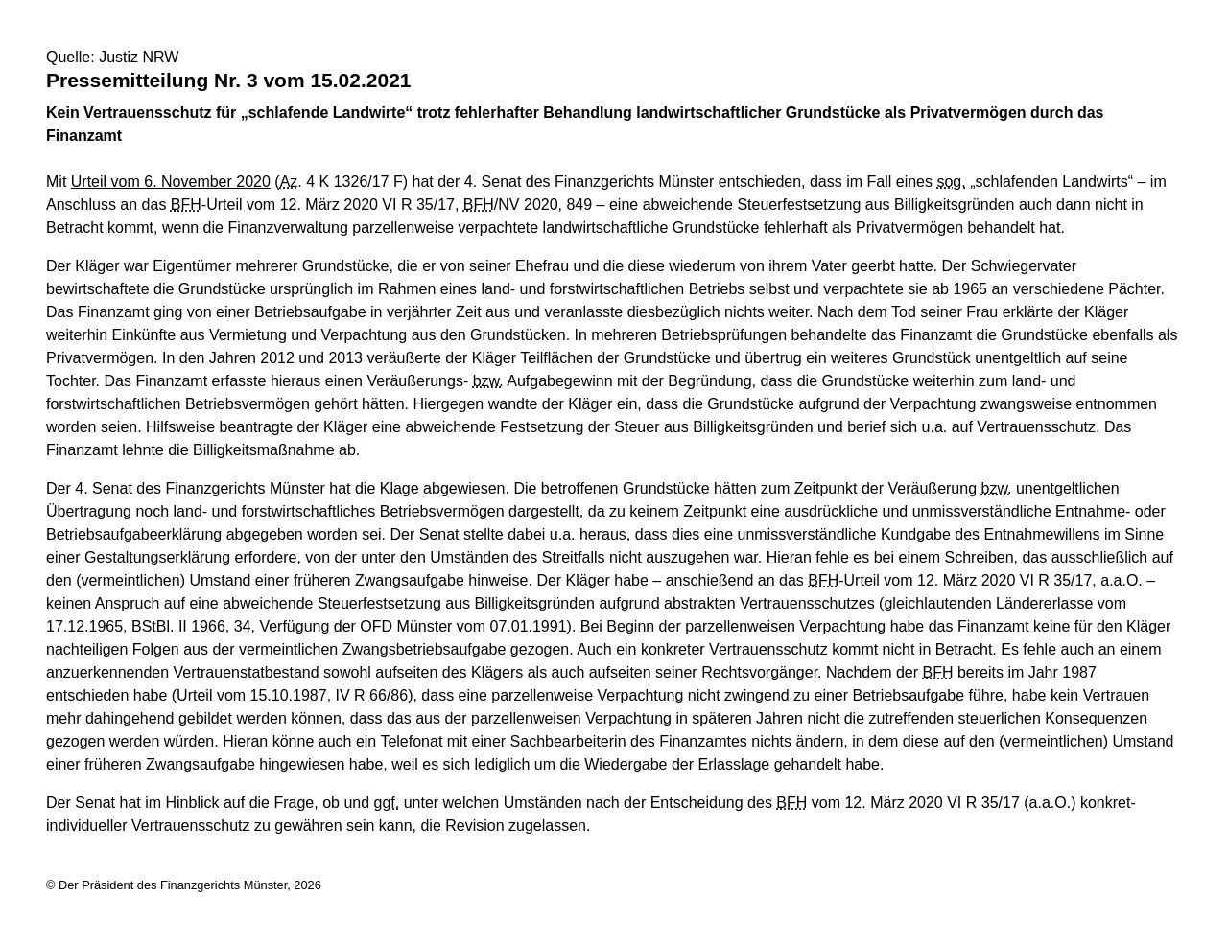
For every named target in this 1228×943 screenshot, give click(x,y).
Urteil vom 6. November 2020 (171, 181)
